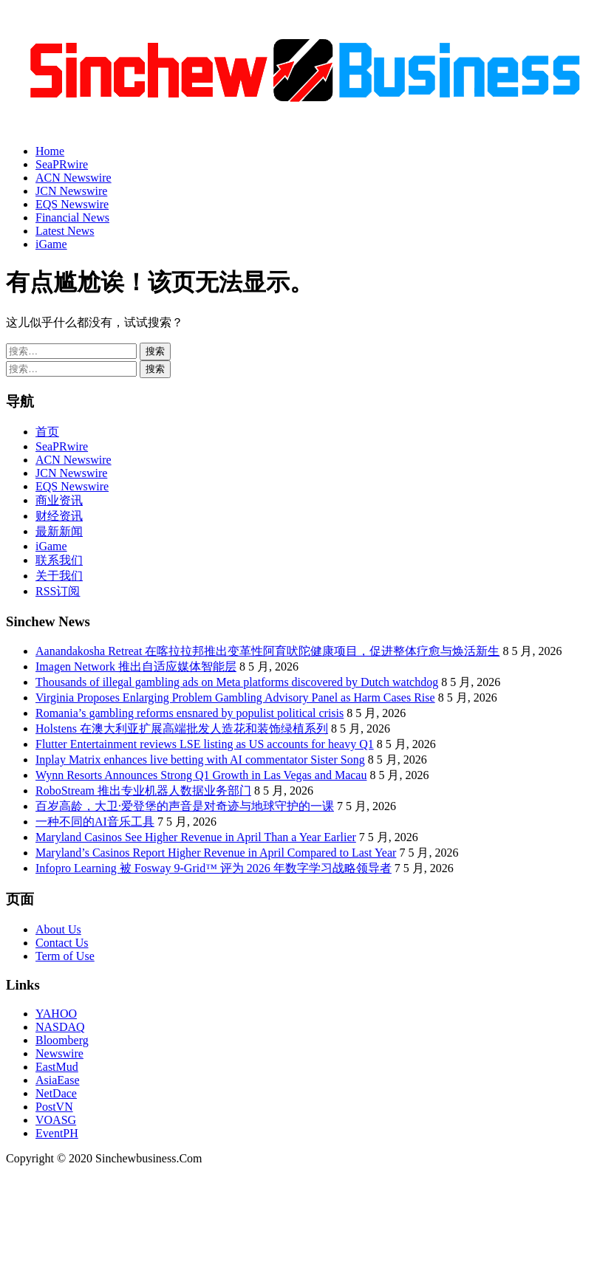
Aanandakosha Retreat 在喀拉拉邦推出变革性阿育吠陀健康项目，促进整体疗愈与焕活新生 (267, 651)
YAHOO (56, 1013)
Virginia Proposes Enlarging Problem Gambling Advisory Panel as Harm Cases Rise (235, 697)
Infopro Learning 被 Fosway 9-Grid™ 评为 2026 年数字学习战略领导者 (213, 868)
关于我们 (59, 575)
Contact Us (62, 942)
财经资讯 (59, 516)
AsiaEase (57, 1080)
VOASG (55, 1120)
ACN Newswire (73, 177)
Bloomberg (62, 1040)
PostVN (54, 1106)
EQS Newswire (72, 204)
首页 (47, 431)
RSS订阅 (57, 591)
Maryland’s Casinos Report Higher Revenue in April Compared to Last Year (215, 852)
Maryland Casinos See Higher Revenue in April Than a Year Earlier (195, 837)
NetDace (56, 1093)
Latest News (65, 230)
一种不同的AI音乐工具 (94, 821)
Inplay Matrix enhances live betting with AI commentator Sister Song (200, 759)
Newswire (59, 1053)
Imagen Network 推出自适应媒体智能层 (135, 666)
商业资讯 (59, 500)
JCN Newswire (71, 191)
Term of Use (65, 956)
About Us (58, 929)
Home (49, 151)
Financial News (72, 217)
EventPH (56, 1133)
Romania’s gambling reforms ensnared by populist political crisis (189, 713)
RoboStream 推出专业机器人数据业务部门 (143, 790)
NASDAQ (60, 1027)
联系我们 (59, 560)
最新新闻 (59, 531)
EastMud (56, 1066)
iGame (51, 244)
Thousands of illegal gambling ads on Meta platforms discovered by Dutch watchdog (236, 682)
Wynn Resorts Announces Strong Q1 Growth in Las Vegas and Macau (200, 775)
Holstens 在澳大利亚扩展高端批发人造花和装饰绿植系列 (181, 728)
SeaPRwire (61, 164)
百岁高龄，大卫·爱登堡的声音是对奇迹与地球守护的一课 (184, 806)
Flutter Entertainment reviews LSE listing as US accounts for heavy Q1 (204, 744)
